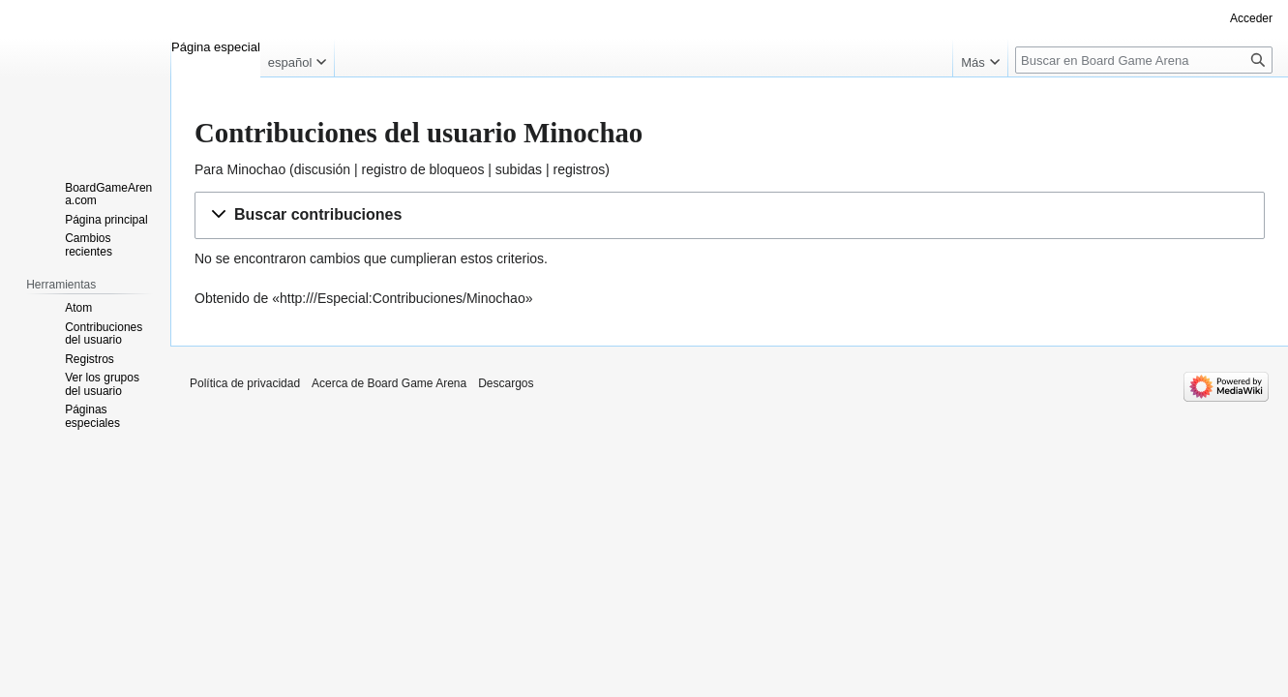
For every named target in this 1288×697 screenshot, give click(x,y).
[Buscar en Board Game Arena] (1144, 60)
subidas (518, 169)
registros (580, 169)
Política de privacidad (245, 383)
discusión (322, 169)
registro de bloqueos (423, 169)
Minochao (255, 169)
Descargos (505, 383)
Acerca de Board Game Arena (389, 383)
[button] (729, 215)
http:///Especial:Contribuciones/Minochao (402, 298)
